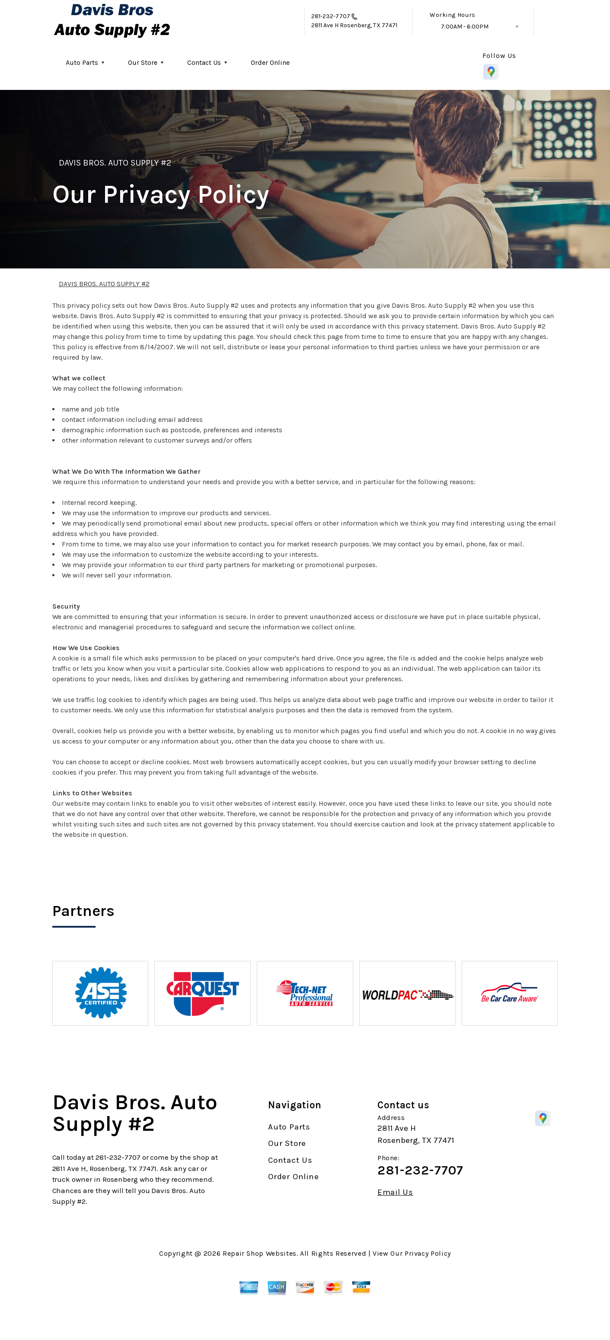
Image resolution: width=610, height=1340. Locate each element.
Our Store (142, 62)
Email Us (395, 1192)
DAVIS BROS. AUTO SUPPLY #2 (115, 163)
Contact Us (204, 62)
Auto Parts (82, 62)
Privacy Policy (428, 1253)
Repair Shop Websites (260, 1253)
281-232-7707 (330, 16)
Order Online (270, 62)
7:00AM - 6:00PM (465, 26)
